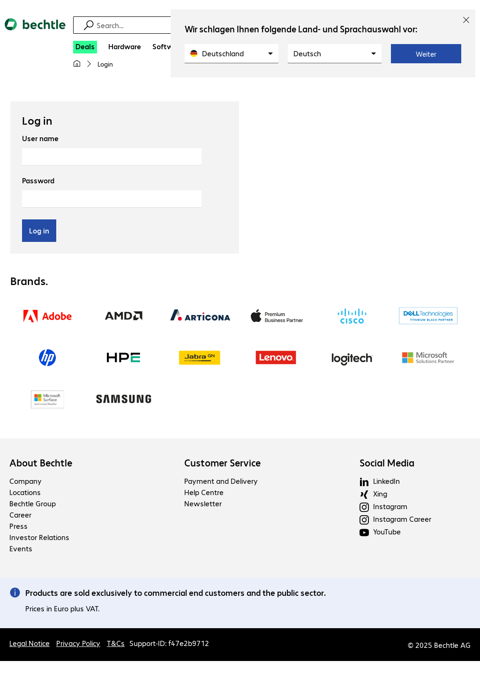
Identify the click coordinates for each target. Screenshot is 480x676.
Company (25, 481)
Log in (39, 230)
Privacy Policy (78, 643)
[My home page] (77, 64)
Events (20, 548)
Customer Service (222, 462)
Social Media (387, 462)
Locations (25, 492)
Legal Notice (29, 643)
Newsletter (203, 503)
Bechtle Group (32, 503)
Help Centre (204, 492)
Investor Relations (39, 537)
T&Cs (116, 643)
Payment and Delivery (221, 481)
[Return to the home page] (35, 32)
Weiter (426, 54)
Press (18, 526)
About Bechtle (40, 462)
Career (20, 514)
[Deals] (85, 47)
